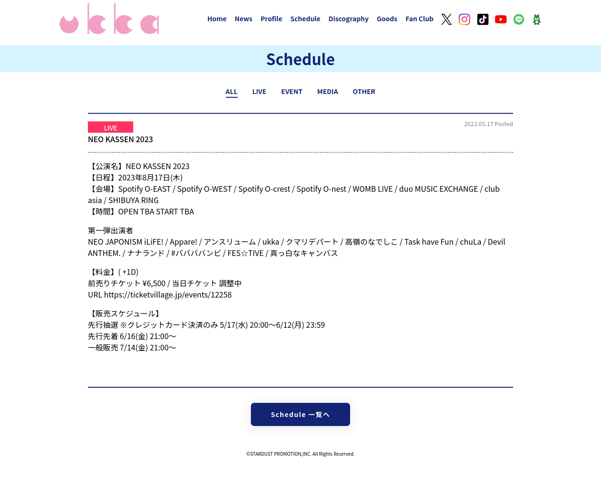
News (244, 18)
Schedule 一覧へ (300, 414)
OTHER (364, 91)
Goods (387, 18)
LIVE (259, 91)
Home (217, 18)
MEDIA (327, 91)
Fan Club (419, 18)
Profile (271, 18)
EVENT (291, 91)
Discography (348, 18)
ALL (232, 91)
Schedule (305, 18)
